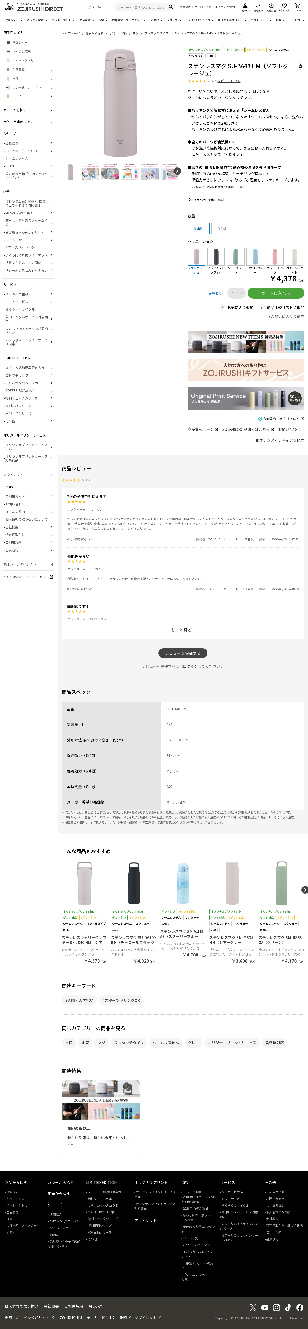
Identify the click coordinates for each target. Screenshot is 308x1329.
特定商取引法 (15, 534)
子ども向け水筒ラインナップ (26, 255)
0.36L (222, 228)
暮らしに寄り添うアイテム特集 (26, 222)
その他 (154, 20)
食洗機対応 (274, 1042)
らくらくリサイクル (20, 309)
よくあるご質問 (225, 7)
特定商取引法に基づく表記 (284, 1225)
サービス (295, 20)
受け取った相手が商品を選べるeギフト (26, 175)
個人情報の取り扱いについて (26, 519)
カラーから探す (61, 1182)
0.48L (210, 56)
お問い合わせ (289, 429)
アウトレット (259, 20)
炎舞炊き (11, 143)
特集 (278, 20)
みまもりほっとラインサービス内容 (26, 342)
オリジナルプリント (230, 20)
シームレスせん (279, 50)
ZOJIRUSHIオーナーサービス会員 (231, 539)
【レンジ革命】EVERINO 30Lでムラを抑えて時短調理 (27, 203)
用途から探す (59, 1193)
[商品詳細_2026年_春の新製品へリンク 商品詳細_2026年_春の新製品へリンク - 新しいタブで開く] (246, 342)
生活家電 (85, 20)
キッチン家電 (35, 20)
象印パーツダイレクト (20, 564)
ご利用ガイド (203, 7)
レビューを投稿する (183, 653)
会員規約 (11, 550)
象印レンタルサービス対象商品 (26, 319)
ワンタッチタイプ (129, 1042)
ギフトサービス (16, 301)
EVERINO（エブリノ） (22, 151)
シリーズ (172, 20)
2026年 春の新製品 (19, 212)
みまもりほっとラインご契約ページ (26, 330)
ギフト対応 (234, 50)
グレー (193, 1042)
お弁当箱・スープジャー (127, 20)
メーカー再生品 (16, 294)
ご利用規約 (13, 542)
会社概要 (11, 527)
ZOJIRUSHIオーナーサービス (25, 576)
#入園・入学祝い (79, 1000)
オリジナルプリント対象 (206, 50)
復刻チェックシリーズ (21, 398)
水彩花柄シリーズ (18, 413)
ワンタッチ (196, 56)
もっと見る (181, 630)
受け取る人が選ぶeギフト (24, 232)
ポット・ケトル (61, 20)
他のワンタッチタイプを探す (280, 440)
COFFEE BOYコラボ (20, 390)
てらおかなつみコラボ (21, 382)
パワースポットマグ (20, 247)
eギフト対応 (256, 50)
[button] (177, 171)
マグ (101, 1042)
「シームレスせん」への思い (26, 270)
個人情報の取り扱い (280, 1212)
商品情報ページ (203, 429)
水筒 (101, 20)
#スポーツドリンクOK (121, 1000)
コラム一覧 (13, 239)
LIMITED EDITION (198, 20)
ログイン (190, 666)
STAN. (9, 166)
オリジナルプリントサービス (232, 1042)
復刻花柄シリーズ (18, 405)
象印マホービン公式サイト (27, 1317)
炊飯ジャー (12, 20)
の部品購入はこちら (248, 429)
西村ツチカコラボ (18, 375)
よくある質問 (15, 511)
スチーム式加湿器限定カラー (26, 367)
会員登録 (185, 7)
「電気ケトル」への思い (23, 262)
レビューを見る (228, 80)
